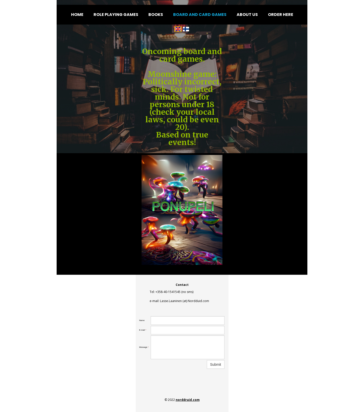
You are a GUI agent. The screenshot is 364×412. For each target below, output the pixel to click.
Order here (280, 14)
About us (247, 14)
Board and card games (199, 14)
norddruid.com (188, 400)
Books (155, 14)
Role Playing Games (116, 14)
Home (77, 14)
